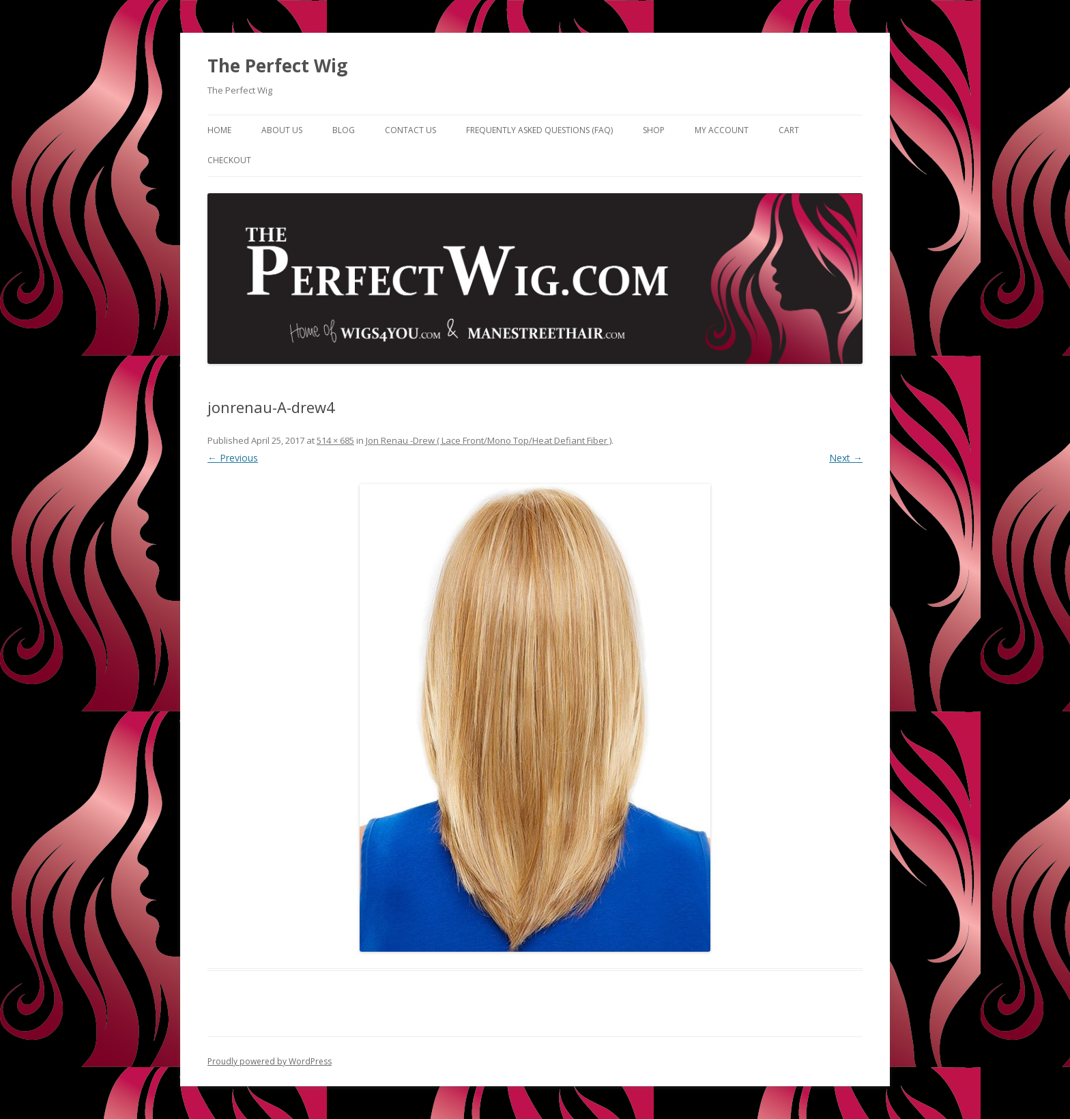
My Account (722, 130)
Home (219, 130)
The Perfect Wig (277, 65)
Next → (846, 457)
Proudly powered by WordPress (269, 1061)
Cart (789, 130)
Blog (343, 130)
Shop (654, 130)
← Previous (232, 457)
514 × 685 (335, 440)
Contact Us (410, 130)
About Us (281, 130)
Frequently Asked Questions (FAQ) (539, 130)
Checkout (229, 160)
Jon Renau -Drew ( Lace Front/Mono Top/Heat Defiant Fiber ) (488, 440)
